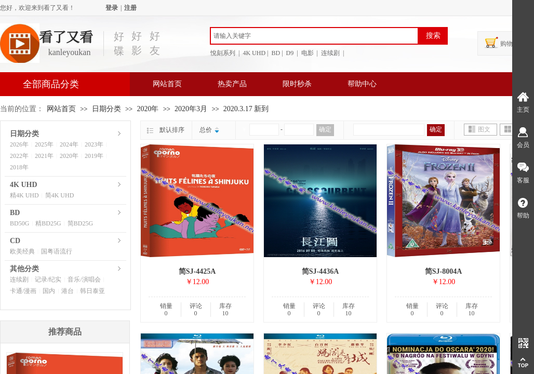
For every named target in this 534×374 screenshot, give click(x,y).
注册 (130, 7)
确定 (325, 129)
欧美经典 (22, 251)
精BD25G (48, 223)
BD (15, 213)
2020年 (147, 109)
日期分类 (106, 109)
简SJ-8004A (443, 271)
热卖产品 (232, 84)
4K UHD (23, 185)
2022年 (19, 155)
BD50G (19, 223)
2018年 (19, 167)
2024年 (69, 144)
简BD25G (80, 223)
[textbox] (314, 36)
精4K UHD (24, 195)
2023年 (94, 144)
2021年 (44, 155)
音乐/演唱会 (84, 279)
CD (15, 241)
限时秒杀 (297, 84)
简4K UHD (59, 195)
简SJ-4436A (320, 271)
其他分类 (24, 269)
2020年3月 (191, 109)
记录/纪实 (48, 279)
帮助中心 (362, 84)
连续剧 (19, 279)
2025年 (44, 144)
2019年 (94, 155)
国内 (49, 291)
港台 (67, 291)
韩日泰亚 (92, 291)
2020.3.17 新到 (246, 109)
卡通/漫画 (23, 291)
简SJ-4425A (197, 271)
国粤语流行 (56, 251)
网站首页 (167, 84)
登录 (111, 7)
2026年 (19, 144)
